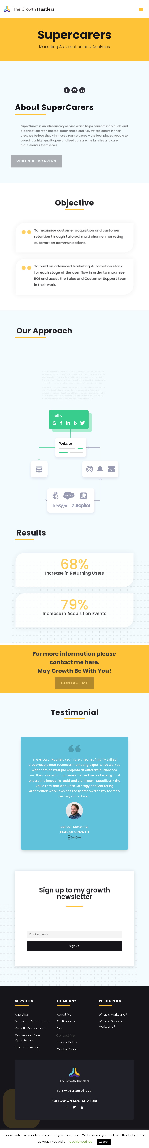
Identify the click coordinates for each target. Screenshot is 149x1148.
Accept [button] (103, 1142)
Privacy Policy (67, 1042)
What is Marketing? (113, 1014)
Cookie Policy (67, 1049)
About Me (64, 1014)
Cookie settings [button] (80, 1141)
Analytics (22, 1014)
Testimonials (66, 1021)
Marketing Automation (32, 1021)
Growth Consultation (31, 1028)
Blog (60, 1028)
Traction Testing (27, 1047)
